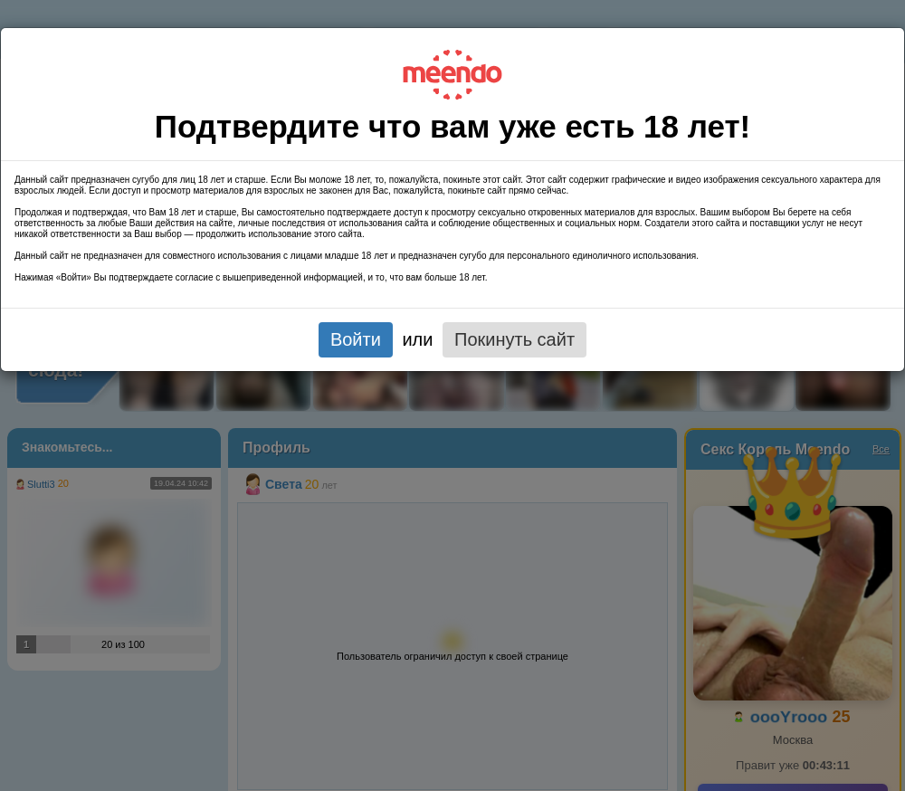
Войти (355, 339)
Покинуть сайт (514, 339)
